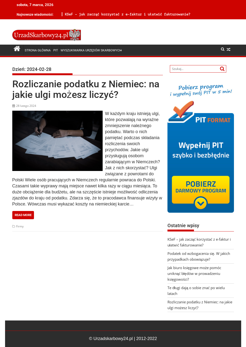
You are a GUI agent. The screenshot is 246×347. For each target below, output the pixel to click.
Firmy (20, 226)
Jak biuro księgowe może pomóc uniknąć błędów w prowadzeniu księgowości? (194, 273)
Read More (23, 215)
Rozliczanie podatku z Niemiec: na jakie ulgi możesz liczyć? (86, 89)
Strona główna (38, 50)
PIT (55, 50)
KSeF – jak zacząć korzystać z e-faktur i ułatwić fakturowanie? (75, 14)
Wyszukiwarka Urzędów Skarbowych (91, 50)
